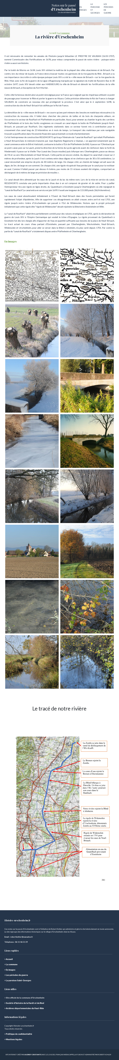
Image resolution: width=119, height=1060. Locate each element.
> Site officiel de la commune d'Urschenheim (24, 998)
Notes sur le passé (64, 5)
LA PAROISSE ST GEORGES (95, 8)
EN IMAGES (83, 8)
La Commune (63, 33)
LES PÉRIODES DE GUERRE (108, 8)
